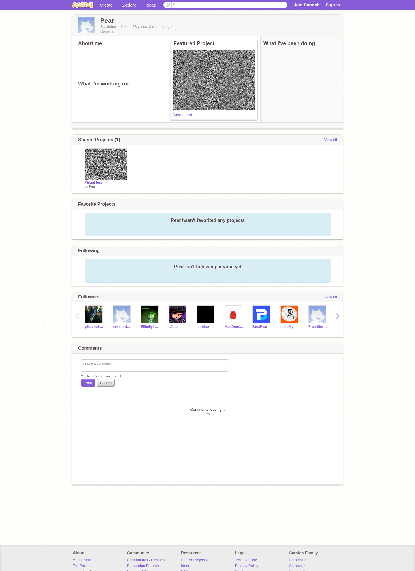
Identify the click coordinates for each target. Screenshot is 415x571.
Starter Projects (194, 560)
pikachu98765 (94, 327)
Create (106, 5)
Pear (92, 186)
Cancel (106, 383)
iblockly (286, 327)
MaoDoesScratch (234, 327)
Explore (129, 5)
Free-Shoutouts (318, 327)
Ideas (150, 5)
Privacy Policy (247, 566)
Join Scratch (307, 4)
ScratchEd (297, 560)
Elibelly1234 (150, 327)
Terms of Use (246, 560)
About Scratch (85, 560)
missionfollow (122, 327)
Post (88, 383)
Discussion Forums (143, 566)
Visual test (182, 115)
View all (330, 140)
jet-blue (203, 327)
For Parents (83, 566)
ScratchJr (297, 566)
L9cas (173, 327)
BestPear (259, 327)
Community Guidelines (146, 560)
